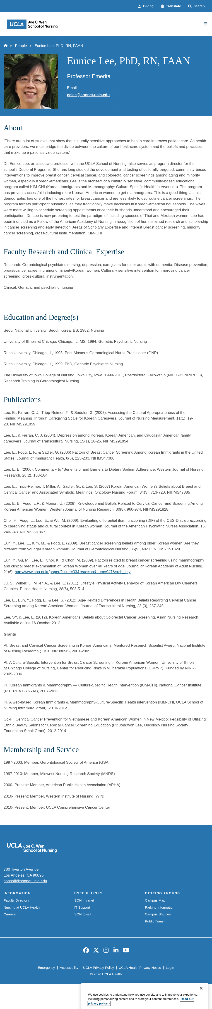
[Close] (201, 1001)
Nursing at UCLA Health (22, 907)
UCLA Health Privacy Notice (140, 967)
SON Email (82, 914)
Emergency (46, 967)
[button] (171, 6)
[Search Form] (196, 6)
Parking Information (159, 907)
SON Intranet (84, 900)
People (21, 46)
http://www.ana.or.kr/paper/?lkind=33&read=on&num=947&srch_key (72, 572)
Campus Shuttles (158, 914)
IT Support (82, 907)
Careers (10, 914)
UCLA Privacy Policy (98, 967)
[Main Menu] (205, 24)
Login (170, 967)
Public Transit (155, 921)
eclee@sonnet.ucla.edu (88, 95)
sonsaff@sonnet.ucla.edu (25, 881)
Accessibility (69, 967)
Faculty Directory (16, 900)
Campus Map (155, 900)
